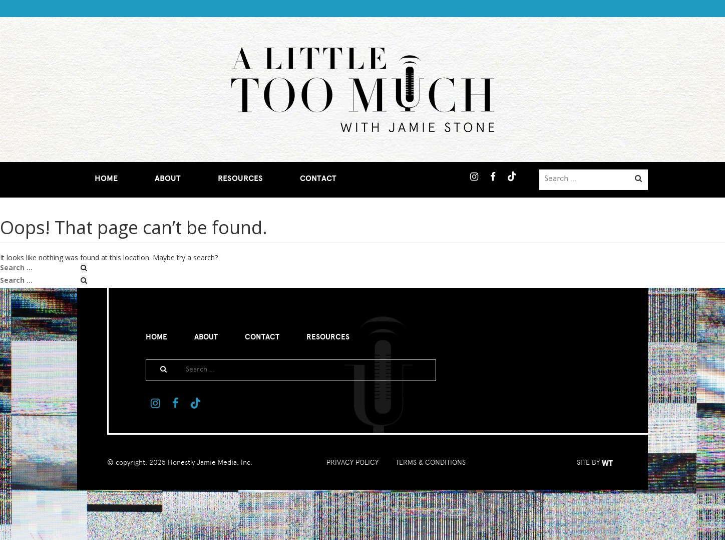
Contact (318, 178)
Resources (240, 178)
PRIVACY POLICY (352, 462)
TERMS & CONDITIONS (431, 462)
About (168, 178)
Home (106, 178)
